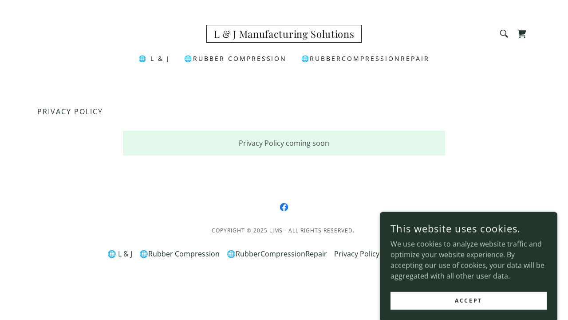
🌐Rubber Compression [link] (235, 58)
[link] (284, 35)
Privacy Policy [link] (356, 254)
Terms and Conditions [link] (424, 254)
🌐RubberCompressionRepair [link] (365, 58)
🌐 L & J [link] (154, 58)
